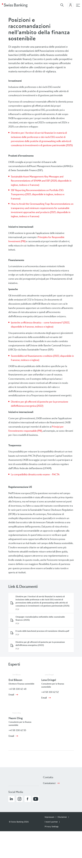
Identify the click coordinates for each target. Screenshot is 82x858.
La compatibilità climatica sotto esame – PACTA (35, 474)
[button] (11, 799)
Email (11, 694)
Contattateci (49, 783)
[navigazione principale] (78, 5)
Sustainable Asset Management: (27, 176)
